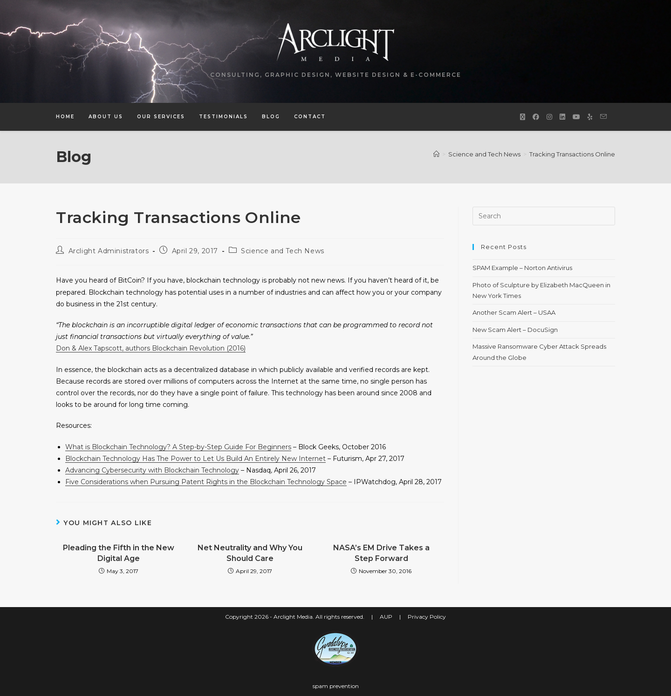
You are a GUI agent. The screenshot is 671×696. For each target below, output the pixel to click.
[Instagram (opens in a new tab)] (549, 117)
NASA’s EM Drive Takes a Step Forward (381, 552)
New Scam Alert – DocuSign (515, 329)
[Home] (436, 154)
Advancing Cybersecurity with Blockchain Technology (152, 470)
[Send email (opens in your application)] (603, 116)
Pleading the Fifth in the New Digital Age (118, 552)
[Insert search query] (543, 216)
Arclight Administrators (108, 251)
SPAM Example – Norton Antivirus (522, 267)
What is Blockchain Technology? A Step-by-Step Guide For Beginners (178, 447)
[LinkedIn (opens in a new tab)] (562, 117)
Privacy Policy (427, 616)
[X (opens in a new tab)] (522, 117)
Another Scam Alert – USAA (513, 312)
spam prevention (336, 685)
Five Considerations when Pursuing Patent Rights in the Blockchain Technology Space (206, 482)
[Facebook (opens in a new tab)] (536, 117)
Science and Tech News (282, 251)
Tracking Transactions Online (572, 154)
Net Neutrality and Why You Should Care (250, 552)
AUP (386, 616)
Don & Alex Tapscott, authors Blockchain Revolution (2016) (151, 348)
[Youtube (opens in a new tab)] (576, 117)
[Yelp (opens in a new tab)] (590, 117)
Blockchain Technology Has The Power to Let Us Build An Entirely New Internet (195, 458)
